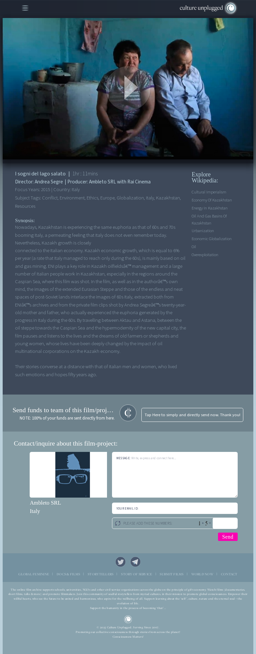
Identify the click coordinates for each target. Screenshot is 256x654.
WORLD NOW (202, 574)
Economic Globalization (212, 239)
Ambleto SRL (45, 503)
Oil (194, 247)
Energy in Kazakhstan (210, 208)
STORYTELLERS (100, 574)
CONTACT (229, 574)
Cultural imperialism (209, 192)
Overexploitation (205, 255)
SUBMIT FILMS (171, 574)
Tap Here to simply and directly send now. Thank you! (192, 415)
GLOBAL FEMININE (33, 574)
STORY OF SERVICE (136, 574)
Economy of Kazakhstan (212, 200)
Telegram (135, 562)
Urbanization (203, 231)
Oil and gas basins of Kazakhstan (209, 219)
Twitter (120, 562)
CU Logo (128, 619)
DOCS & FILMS (68, 574)
